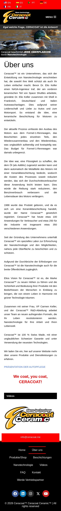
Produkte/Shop (18, 457)
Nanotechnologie (23, 465)
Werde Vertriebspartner (30, 480)
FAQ (22, 472)
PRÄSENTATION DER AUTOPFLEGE (24, 366)
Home (22, 450)
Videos (10, 396)
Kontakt (36, 472)
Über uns (37, 450)
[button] (2, 43)
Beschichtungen (42, 457)
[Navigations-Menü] (51, 17)
